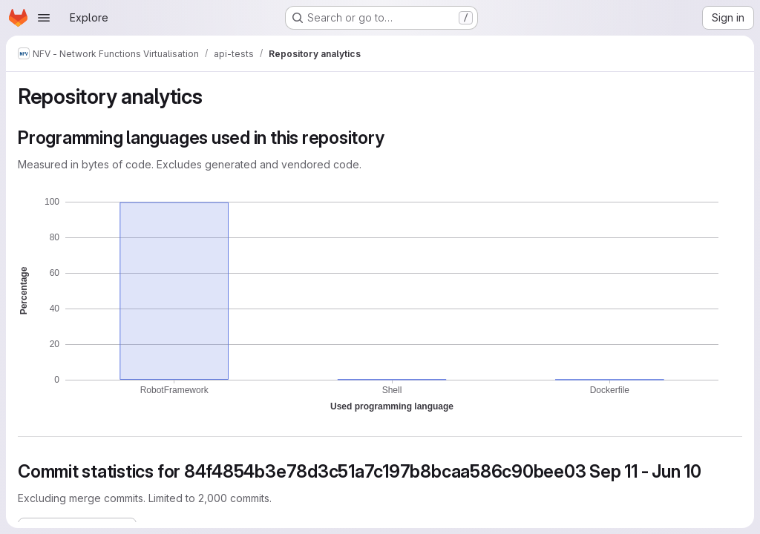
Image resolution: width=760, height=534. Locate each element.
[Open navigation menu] (44, 18)
